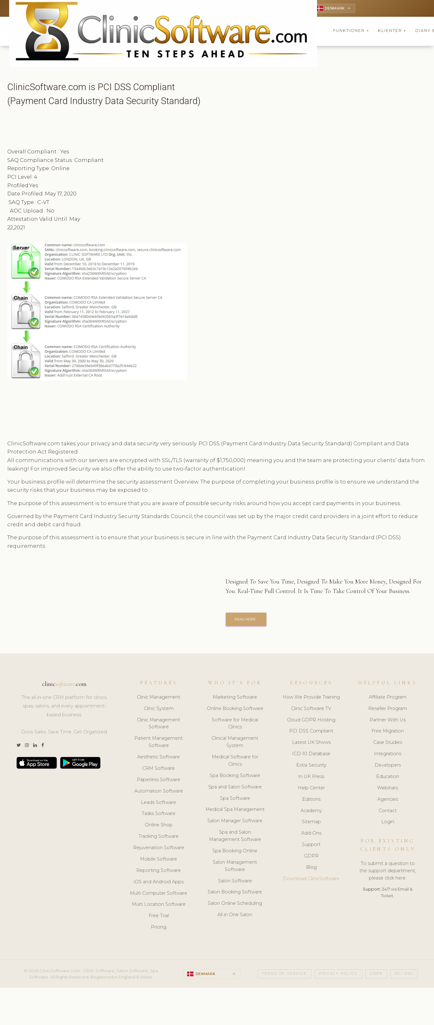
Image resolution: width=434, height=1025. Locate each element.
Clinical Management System (234, 743)
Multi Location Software (159, 906)
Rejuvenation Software (158, 849)
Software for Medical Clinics (235, 724)
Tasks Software (158, 815)
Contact (388, 812)
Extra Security (311, 766)
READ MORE (247, 620)
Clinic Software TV (311, 710)
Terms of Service (284, 975)
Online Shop (159, 826)
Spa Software (235, 799)
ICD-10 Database (311, 755)
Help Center (311, 789)
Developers (388, 766)
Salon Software (235, 882)
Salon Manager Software (234, 822)
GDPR (311, 857)
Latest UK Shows (311, 744)
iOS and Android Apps (159, 883)
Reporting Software (158, 872)
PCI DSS (404, 975)
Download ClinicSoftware (311, 880)
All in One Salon (234, 916)
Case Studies (387, 744)
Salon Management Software (235, 867)
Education (387, 778)
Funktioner (351, 31)
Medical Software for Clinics (235, 762)
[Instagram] (27, 746)
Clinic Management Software (158, 724)
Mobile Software (158, 860)
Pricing (158, 928)
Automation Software (158, 792)
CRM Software (158, 770)
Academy (311, 812)
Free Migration (387, 732)
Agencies (387, 800)
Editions (311, 800)
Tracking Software (158, 838)
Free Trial (159, 917)
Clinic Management (158, 698)
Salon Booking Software (235, 893)
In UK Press (311, 778)
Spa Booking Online (234, 852)
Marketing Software (235, 698)
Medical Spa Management (235, 811)
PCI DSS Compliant (311, 732)
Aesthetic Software (158, 758)
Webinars (387, 789)
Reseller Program (387, 710)
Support (311, 846)
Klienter (392, 31)
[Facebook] (42, 746)
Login (387, 823)
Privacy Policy (338, 975)
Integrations (387, 755)
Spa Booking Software (235, 777)
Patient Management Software (158, 743)
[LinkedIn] (35, 746)
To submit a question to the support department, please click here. (387, 872)
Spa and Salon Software (235, 788)
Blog (311, 869)
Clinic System (159, 710)
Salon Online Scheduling (235, 905)
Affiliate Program (387, 698)
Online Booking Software (235, 710)
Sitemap (311, 823)
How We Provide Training (311, 698)
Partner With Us (388, 721)
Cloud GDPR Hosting (311, 721)
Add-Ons (311, 834)
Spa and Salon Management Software (235, 837)
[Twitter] (18, 746)
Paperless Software (158, 781)
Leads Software (158, 803)
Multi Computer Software (158, 894)
